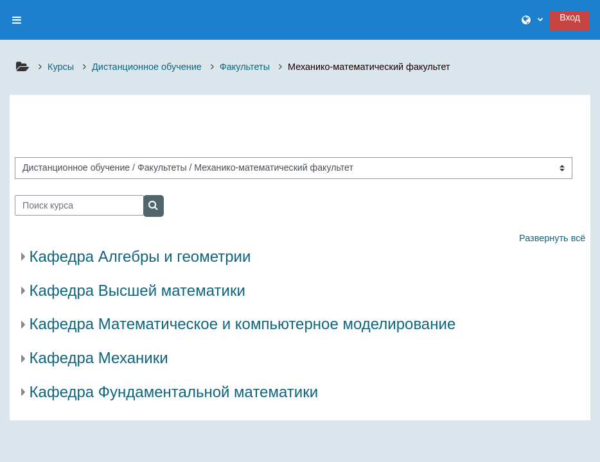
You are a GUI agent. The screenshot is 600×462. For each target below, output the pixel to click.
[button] (532, 20)
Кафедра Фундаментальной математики (174, 391)
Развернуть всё (552, 238)
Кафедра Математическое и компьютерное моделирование (243, 323)
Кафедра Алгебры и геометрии (140, 256)
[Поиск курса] (80, 205)
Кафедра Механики (99, 357)
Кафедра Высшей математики (137, 290)
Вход (570, 17)
